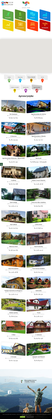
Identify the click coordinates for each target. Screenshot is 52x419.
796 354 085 (13, 250)
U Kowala (13, 357)
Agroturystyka (37, 87)
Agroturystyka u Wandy (39, 136)
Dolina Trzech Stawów (38, 180)
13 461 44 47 (38, 250)
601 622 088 (13, 184)
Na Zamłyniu (13, 114)
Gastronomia (20, 27)
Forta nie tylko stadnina (39, 202)
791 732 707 (38, 140)
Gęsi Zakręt (13, 224)
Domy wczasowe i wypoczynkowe (31, 77)
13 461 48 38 (38, 184)
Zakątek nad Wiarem (38, 357)
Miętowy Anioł (13, 246)
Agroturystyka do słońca (38, 114)
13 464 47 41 (13, 206)
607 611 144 (38, 272)
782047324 (13, 316)
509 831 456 (38, 338)
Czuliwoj (13, 180)
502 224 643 (13, 228)
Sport (20, 17)
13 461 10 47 (13, 294)
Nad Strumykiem (13, 268)
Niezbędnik (45, 27)
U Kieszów (13, 136)
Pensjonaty (20, 77)
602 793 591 (13, 360)
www (2, 384)
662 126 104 (7, 4)
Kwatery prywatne (15, 87)
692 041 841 (13, 118)
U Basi (13, 334)
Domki (42, 77)
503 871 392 (13, 162)
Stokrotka (39, 290)
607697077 (38, 360)
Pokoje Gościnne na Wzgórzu (13, 290)
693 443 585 (13, 338)
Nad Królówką (38, 246)
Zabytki (45, 17)
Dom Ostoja (13, 202)
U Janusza (39, 334)
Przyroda (8, 27)
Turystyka (8, 17)
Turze (38, 312)
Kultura (32, 17)
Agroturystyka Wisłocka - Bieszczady (13, 158)
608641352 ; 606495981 (39, 162)
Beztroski (38, 158)
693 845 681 (38, 206)
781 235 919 (13, 140)
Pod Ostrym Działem (38, 268)
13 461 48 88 (13, 272)
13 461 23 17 (38, 316)
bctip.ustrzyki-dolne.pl (11, 384)
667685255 (38, 118)
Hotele (9, 77)
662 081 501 (38, 294)
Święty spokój (13, 312)
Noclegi (33, 27)
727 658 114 (38, 228)
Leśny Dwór (38, 224)
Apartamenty (26, 87)
